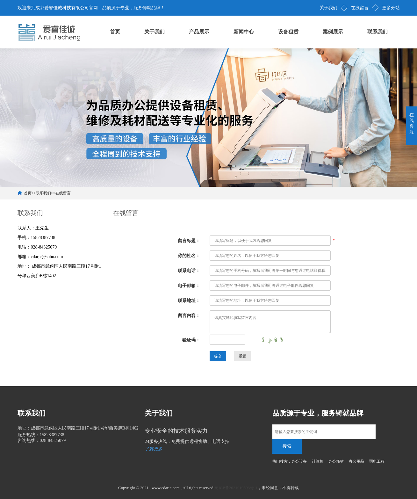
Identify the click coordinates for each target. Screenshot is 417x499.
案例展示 (333, 31)
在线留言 (360, 7)
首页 (115, 31)
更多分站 (391, 7)
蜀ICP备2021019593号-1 (235, 487)
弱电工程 (377, 461)
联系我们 (377, 31)
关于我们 (328, 7)
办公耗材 (336, 461)
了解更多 (153, 448)
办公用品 (356, 461)
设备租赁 (288, 31)
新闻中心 (244, 31)
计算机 (317, 461)
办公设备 (299, 461)
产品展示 (199, 31)
